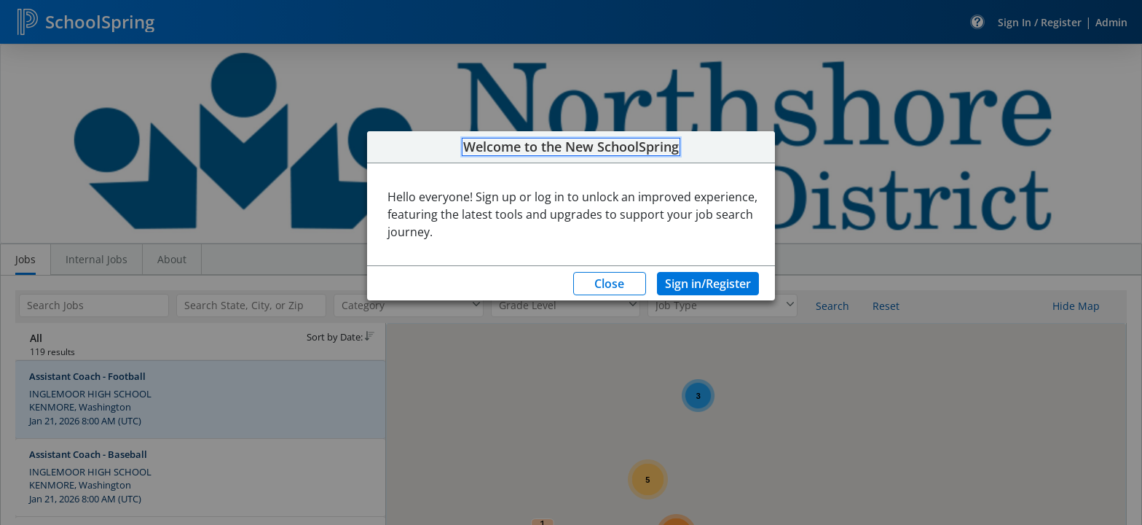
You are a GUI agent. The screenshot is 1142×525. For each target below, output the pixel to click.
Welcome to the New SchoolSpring (571, 147)
